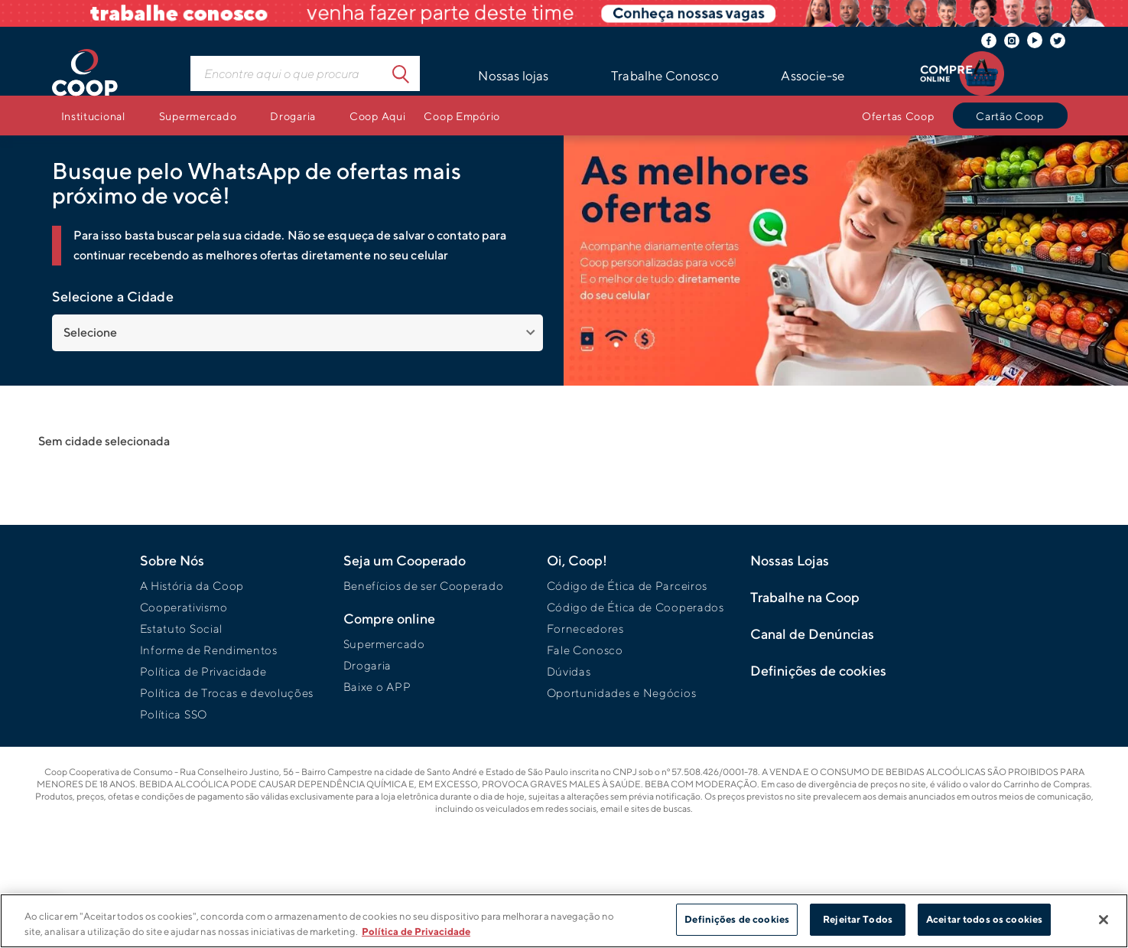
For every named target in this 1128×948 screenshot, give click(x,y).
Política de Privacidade (203, 671)
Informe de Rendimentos (209, 649)
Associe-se (812, 75)
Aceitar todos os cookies (984, 919)
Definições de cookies (736, 919)
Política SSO (173, 714)
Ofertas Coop (898, 115)
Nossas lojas (513, 75)
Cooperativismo (184, 607)
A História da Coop (192, 585)
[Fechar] (1103, 920)
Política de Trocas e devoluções (227, 692)
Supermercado (198, 115)
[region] (564, 921)
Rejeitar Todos (857, 919)
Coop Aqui (377, 115)
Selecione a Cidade (113, 296)
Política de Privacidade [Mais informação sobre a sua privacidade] (416, 931)
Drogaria (293, 115)
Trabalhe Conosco (665, 75)
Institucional (93, 115)
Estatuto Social (181, 628)
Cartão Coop (1010, 115)
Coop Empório (462, 115)
